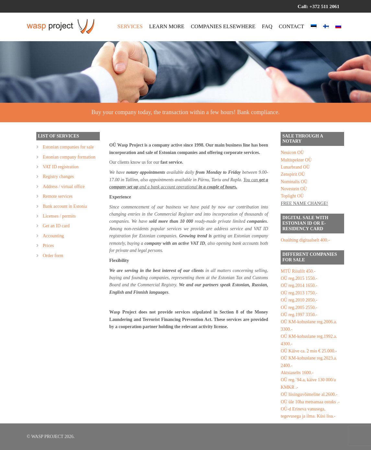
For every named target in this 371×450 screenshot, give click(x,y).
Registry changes (58, 176)
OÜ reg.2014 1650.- (299, 285)
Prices (48, 245)
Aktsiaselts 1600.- (297, 372)
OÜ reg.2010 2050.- (299, 300)
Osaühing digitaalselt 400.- (305, 240)
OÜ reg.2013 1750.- (299, 292)
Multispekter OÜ (296, 160)
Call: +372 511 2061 (319, 6)
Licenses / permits (59, 216)
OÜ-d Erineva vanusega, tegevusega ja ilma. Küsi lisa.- (308, 413)
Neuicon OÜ (292, 152)
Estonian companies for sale (68, 147)
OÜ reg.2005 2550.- (299, 307)
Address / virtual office (64, 186)
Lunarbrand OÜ (295, 167)
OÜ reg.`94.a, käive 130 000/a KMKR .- (308, 383)
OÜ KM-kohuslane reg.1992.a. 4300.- (309, 340)
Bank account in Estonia (65, 206)
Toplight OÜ (292, 196)
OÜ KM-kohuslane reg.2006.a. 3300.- (309, 325)
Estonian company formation (69, 157)
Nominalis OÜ (294, 181)
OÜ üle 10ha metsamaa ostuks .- (310, 401)
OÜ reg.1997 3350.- (299, 314)
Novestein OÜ (294, 188)
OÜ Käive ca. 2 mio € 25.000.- (309, 351)
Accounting (53, 235)
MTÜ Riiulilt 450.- (298, 271)
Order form (53, 255)
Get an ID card (56, 225)
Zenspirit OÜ (293, 174)
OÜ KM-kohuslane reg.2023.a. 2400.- (309, 362)
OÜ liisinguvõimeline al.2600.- (309, 394)
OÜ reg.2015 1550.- (299, 278)
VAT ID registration (61, 166)
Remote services (58, 196)
